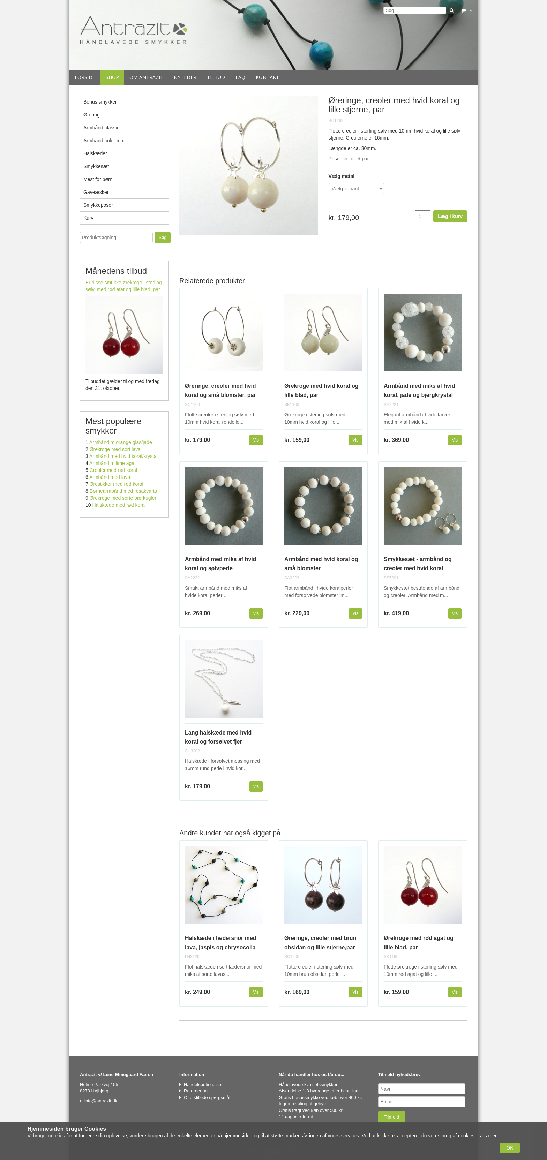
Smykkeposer (98, 205)
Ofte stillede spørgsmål (207, 1097)
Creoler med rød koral (113, 470)
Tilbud (216, 77)
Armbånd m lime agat (112, 463)
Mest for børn (97, 179)
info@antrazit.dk (100, 1100)
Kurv (88, 218)
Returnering (196, 1090)
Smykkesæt (96, 166)
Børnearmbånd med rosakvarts (123, 491)
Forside (85, 77)
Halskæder (95, 153)
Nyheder (185, 77)
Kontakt (267, 77)
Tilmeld (391, 1117)
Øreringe (92, 115)
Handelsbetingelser (203, 1084)
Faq (240, 77)
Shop (112, 77)
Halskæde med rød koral (118, 505)
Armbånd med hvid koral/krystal (123, 456)
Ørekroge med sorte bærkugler (123, 498)
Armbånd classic (101, 127)
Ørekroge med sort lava (115, 449)
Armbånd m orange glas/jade (120, 442)
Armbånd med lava (109, 477)
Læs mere (488, 1135)
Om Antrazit (146, 77)
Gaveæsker (95, 192)
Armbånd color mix (103, 140)
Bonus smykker (100, 102)
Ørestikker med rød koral (116, 484)
